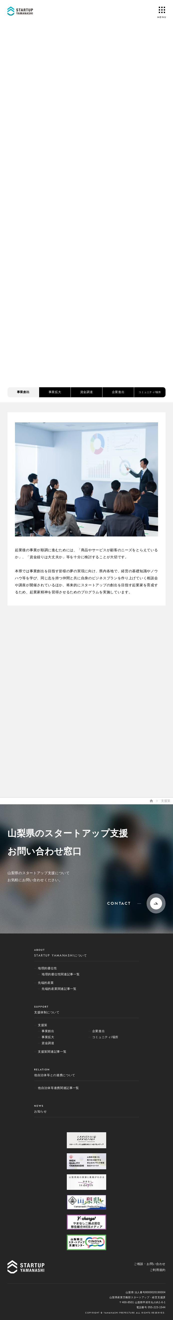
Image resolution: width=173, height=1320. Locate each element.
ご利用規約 (158, 1270)
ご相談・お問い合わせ (150, 1264)
